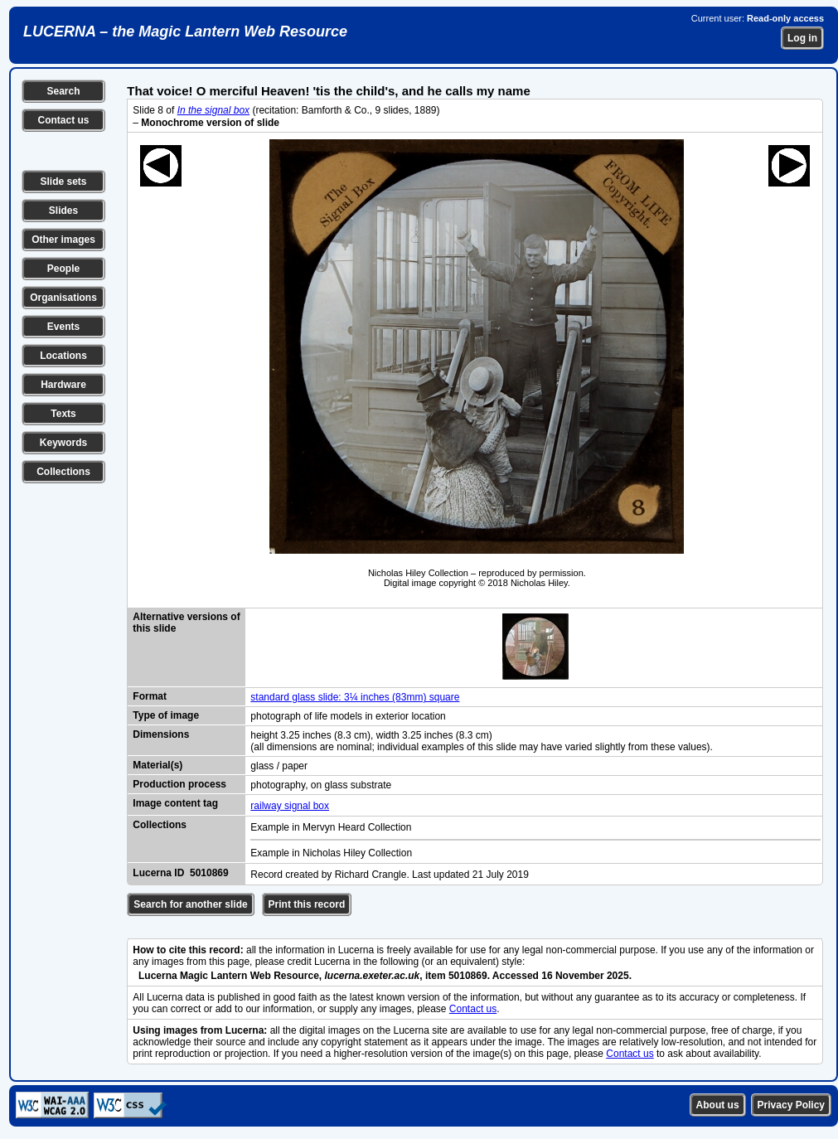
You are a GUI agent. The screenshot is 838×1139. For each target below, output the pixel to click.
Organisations (63, 297)
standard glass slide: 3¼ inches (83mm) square (354, 697)
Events (63, 326)
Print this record (307, 904)
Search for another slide (190, 904)
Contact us (63, 120)
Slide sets (63, 181)
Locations (63, 355)
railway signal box (289, 806)
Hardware (63, 384)
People (63, 268)
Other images (63, 239)
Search (63, 91)
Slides (63, 210)
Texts (63, 413)
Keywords (63, 442)
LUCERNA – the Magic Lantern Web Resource (185, 31)
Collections (63, 471)
